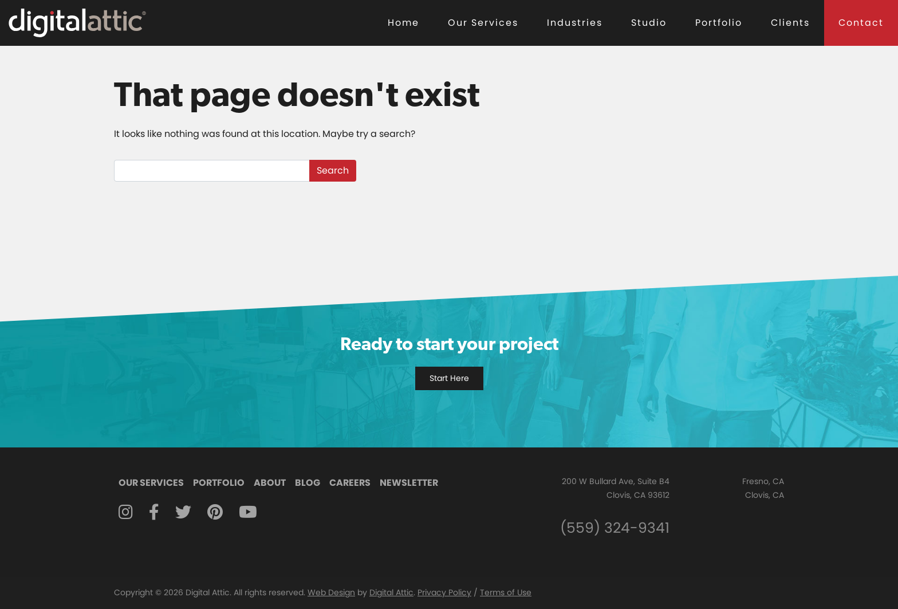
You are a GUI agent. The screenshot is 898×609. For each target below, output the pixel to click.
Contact (861, 22)
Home (403, 22)
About (270, 482)
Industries (574, 22)
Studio (649, 22)
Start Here (449, 378)
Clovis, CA (764, 495)
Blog (307, 482)
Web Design (331, 592)
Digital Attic (391, 592)
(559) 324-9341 (614, 528)
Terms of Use (505, 592)
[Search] (212, 171)
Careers (350, 482)
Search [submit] (333, 170)
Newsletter (409, 482)
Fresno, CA (763, 481)
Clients (790, 22)
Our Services (483, 22)
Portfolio (718, 22)
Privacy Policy (444, 592)
